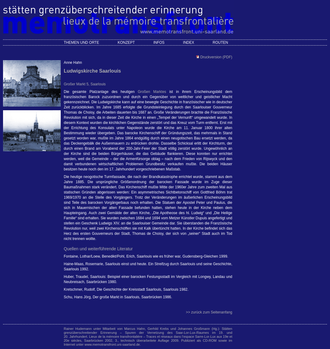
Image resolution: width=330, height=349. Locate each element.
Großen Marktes (152, 92)
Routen (220, 42)
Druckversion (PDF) (215, 57)
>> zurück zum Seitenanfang (209, 312)
